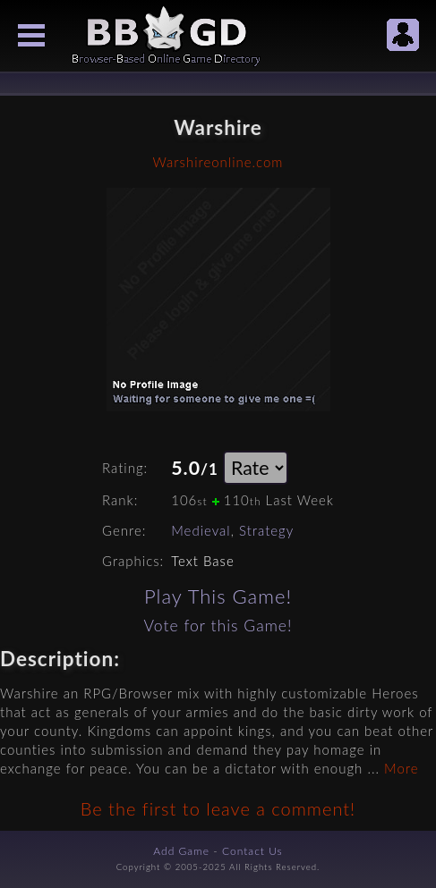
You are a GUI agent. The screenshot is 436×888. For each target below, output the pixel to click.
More (401, 768)
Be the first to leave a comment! (218, 808)
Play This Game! (218, 596)
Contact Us (252, 851)
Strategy (266, 530)
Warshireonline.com (218, 162)
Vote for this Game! (217, 625)
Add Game (181, 851)
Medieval (200, 530)
